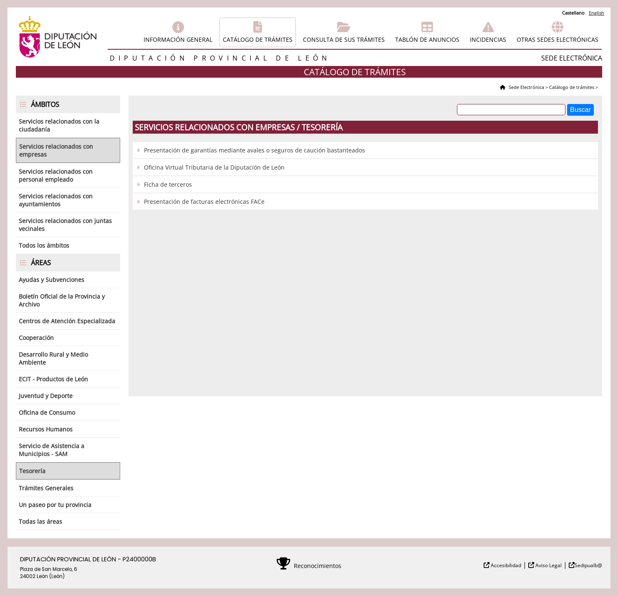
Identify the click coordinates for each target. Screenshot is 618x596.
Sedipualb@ (588, 565)
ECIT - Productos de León (53, 379)
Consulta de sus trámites (344, 39)
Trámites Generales (46, 488)
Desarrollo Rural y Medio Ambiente (53, 358)
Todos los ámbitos (44, 245)
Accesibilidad (505, 565)
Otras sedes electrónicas (557, 39)
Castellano (573, 13)
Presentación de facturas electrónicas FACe (204, 201)
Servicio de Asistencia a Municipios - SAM (51, 450)
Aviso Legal (548, 565)
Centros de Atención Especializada (67, 321)
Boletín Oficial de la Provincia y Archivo (62, 300)
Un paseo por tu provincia (55, 505)
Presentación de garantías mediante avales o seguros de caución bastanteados (254, 150)
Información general (178, 39)
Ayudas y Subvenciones (51, 280)
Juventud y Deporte (46, 396)
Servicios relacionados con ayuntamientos (56, 200)
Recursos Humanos (46, 429)
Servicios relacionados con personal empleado (56, 175)
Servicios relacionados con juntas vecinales (65, 225)
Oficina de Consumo (47, 412)
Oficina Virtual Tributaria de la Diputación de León (214, 167)
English (596, 13)
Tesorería (32, 471)
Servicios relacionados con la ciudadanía (59, 125)
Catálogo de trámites (258, 39)
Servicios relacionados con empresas (56, 150)
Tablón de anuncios (427, 39)
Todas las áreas (40, 521)
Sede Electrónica (525, 87)
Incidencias (488, 39)
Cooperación (36, 338)
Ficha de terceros (168, 184)
